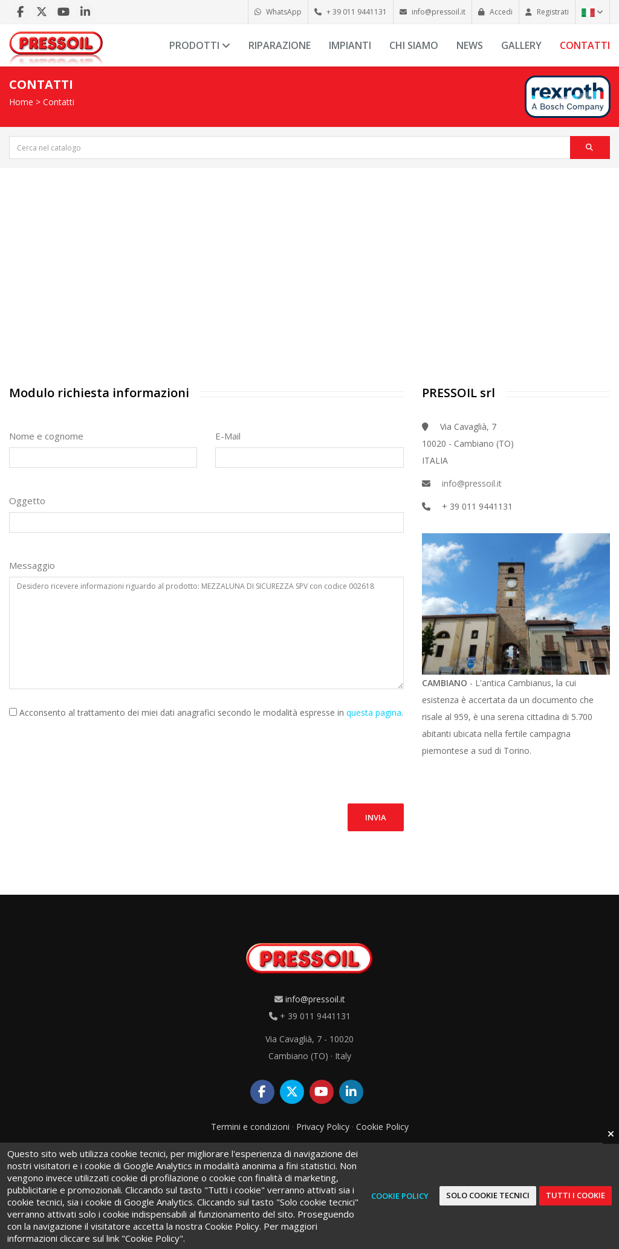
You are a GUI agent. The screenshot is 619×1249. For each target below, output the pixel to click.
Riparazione (279, 45)
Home (21, 102)
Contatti (585, 45)
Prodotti (199, 45)
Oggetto (27, 501)
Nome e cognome (46, 436)
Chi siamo (413, 45)
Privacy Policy (322, 1126)
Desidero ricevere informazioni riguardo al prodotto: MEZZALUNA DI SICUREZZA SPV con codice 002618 (206, 633)
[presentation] (101, 753)
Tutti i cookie (575, 1195)
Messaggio (32, 565)
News (469, 45)
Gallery (521, 45)
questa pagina (373, 712)
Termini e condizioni (250, 1126)
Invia (375, 817)
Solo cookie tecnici (488, 1195)
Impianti (350, 45)
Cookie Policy (382, 1126)
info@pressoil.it (472, 483)
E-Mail (228, 436)
